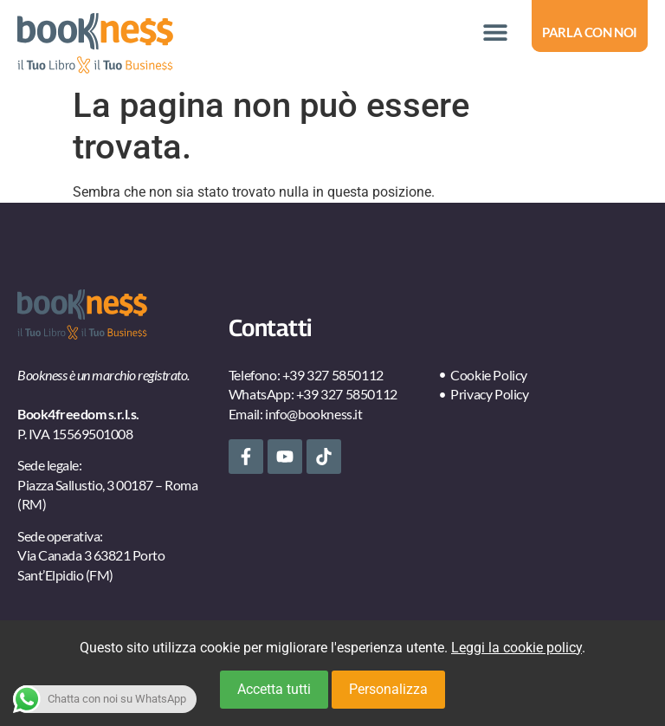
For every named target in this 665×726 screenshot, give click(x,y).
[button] (494, 32)
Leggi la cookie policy (516, 647)
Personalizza (388, 689)
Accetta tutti (274, 689)
